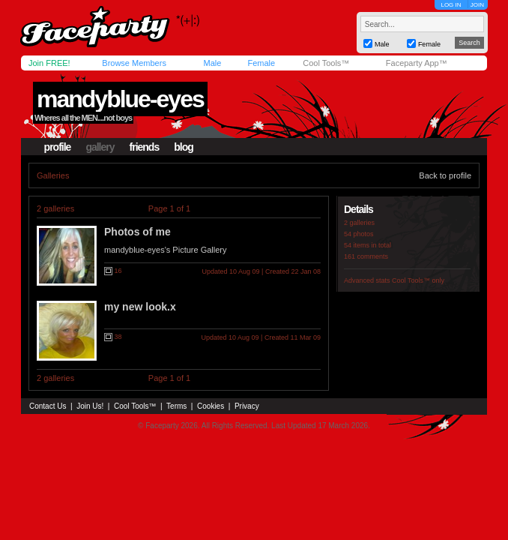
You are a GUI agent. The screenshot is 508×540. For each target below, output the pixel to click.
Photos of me (137, 232)
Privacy (247, 406)
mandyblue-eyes (120, 99)
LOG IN (451, 5)
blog (183, 147)
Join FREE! (49, 63)
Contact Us (47, 406)
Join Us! (89, 406)
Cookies (210, 406)
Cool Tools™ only (418, 280)
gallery (99, 147)
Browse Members (134, 63)
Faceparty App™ (416, 63)
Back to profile (445, 175)
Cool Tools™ (326, 63)
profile (57, 147)
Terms (176, 406)
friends (145, 147)
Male (212, 63)
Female (261, 63)
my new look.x (140, 307)
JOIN (477, 5)
